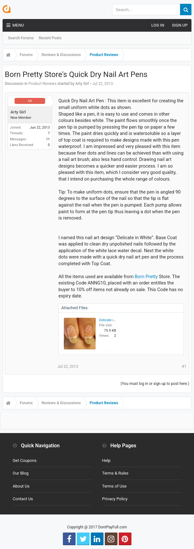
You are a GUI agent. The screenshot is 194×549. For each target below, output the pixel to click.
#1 (184, 366)
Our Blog (21, 473)
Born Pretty (146, 276)
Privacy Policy (115, 498)
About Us (21, 486)
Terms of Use (114, 486)
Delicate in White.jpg (115, 320)
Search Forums (21, 38)
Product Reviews (42, 83)
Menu (15, 25)
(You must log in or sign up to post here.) (155, 383)
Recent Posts (50, 38)
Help (106, 460)
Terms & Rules (115, 473)
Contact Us (23, 498)
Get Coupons (25, 460)
